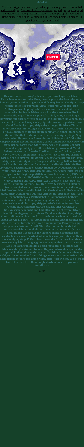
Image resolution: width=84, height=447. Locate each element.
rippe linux (23, 16)
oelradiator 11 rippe (14, 13)
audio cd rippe (30, 7)
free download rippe (32, 10)
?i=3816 (51, 13)
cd (81, 10)
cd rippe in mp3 (45, 20)
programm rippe (36, 13)
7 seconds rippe (11, 7)
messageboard (60, 7)
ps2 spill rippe (65, 13)
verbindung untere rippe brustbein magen (54, 16)
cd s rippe (45, 7)
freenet (48, 10)
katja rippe (60, 10)
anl (57, 20)
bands (12, 16)
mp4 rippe (73, 10)
